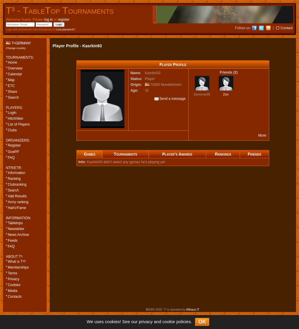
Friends (254, 154)
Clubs (12, 130)
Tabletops (15, 223)
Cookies (14, 285)
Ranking (14, 179)
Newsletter (16, 229)
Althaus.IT (192, 309)
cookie (168, 321)
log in (48, 20)
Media (13, 291)
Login (12, 113)
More (262, 135)
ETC (11, 86)
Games (89, 154)
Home (12, 62)
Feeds (13, 241)
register (63, 20)
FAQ (11, 158)
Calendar (15, 74)
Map (11, 80)
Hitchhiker (15, 118)
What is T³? (17, 262)
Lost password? (65, 29)
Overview (15, 68)
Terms (13, 273)
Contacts (15, 297)
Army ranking (18, 202)
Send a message (170, 99)
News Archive (18, 235)
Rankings (223, 154)
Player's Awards (177, 154)
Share (12, 92)
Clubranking (17, 184)
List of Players (19, 124)
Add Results (17, 196)
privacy (146, 321)
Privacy (13, 279)
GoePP (13, 152)
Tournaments (125, 154)
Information (16, 173)
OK (202, 322)
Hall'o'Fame (17, 208)
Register (14, 145)
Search (13, 97)
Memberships (18, 267)
